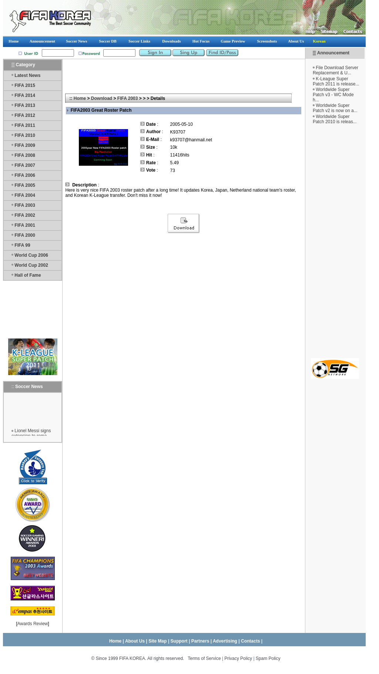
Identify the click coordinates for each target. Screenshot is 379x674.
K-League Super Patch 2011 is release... (336, 81)
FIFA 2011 (24, 125)
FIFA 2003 (24, 205)
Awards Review (32, 623)
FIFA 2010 (24, 135)
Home (80, 98)
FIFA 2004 (24, 195)
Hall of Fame (27, 275)
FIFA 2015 (24, 85)
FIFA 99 (22, 245)
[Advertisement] (335, 241)
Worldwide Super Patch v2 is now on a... (335, 108)
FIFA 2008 (24, 155)
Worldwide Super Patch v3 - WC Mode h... (333, 94)
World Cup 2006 (31, 255)
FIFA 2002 (24, 215)
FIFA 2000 (24, 235)
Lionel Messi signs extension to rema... (31, 434)
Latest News (27, 75)
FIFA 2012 (24, 115)
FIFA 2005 (24, 185)
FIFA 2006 (24, 175)
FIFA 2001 (24, 225)
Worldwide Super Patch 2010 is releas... (335, 119)
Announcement (333, 52)
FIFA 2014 (24, 95)
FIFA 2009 (24, 145)
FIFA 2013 (24, 105)
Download (101, 98)
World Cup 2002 (31, 265)
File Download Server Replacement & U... (335, 70)
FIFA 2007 (24, 165)
